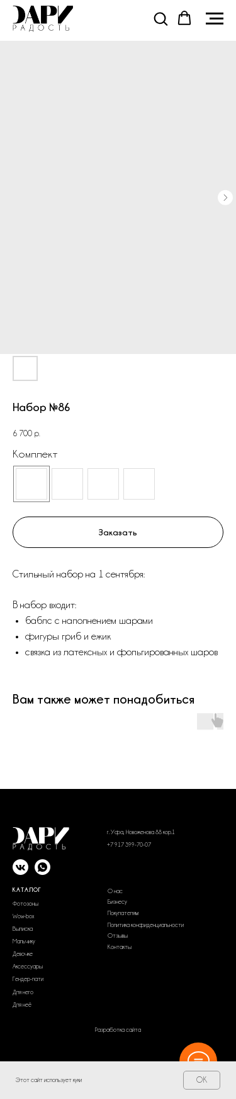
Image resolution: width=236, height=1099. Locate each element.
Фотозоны (25, 904)
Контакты (120, 947)
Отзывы (118, 936)
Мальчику (24, 941)
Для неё (22, 1005)
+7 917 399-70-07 (129, 845)
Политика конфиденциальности (146, 925)
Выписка (23, 929)
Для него (23, 992)
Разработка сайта (118, 1030)
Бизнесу (117, 902)
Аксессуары (28, 966)
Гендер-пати (28, 979)
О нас (115, 891)
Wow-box (23, 916)
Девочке (23, 954)
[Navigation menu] (214, 19)
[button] (160, 18)
